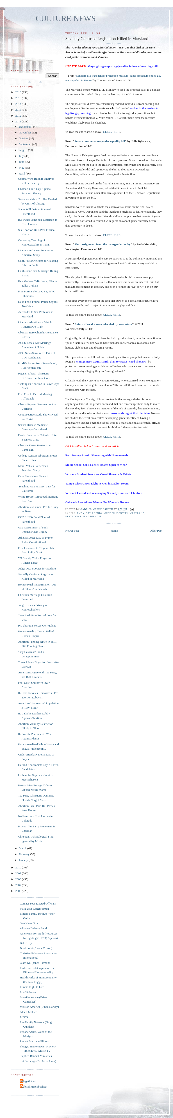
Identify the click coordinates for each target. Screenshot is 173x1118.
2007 (18, 885)
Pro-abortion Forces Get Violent (37, 625)
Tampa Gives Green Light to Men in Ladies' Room (97, 483)
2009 (18, 873)
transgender (92, 516)
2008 (18, 879)
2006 (18, 891)
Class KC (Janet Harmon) (35, 962)
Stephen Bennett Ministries (36, 1056)
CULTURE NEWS (66, 18)
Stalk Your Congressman (34, 908)
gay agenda (94, 513)
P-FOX (24, 1017)
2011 (18, 121)
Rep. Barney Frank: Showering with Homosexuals (96, 455)
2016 (18, 92)
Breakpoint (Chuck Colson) (36, 948)
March (23, 848)
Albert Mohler (28, 1012)
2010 (18, 867)
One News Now (29, 923)
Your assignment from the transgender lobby (102, 244)
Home (114, 530)
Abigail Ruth (28, 1081)
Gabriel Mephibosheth (34, 1086)
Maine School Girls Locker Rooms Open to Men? (96, 464)
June (22, 161)
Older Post (156, 530)
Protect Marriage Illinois (34, 1041)
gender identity (116, 513)
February (24, 854)
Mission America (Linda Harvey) (39, 1006)
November (25, 132)
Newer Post (72, 530)
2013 (18, 109)
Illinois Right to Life (32, 987)
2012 (18, 115)
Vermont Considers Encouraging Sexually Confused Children (103, 493)
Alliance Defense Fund (33, 928)
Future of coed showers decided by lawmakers (103, 324)
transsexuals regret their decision (129, 413)
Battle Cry (26, 943)
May (22, 167)
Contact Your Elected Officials (38, 903)
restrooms (73, 516)
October (24, 138)
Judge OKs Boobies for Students (37, 568)
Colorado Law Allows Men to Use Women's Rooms (97, 502)
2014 (18, 104)
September (25, 144)
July (22, 156)
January (24, 860)
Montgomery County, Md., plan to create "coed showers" (111, 361)
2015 (18, 98)
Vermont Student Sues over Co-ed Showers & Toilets (98, 474)
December (25, 126)
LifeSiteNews (28, 992)
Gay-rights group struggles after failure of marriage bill (123, 66)
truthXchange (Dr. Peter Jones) (38, 1061)
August (23, 150)
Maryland (137, 513)
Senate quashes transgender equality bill (100, 141)
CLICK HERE (111, 131)
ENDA (80, 513)
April (22, 173)
